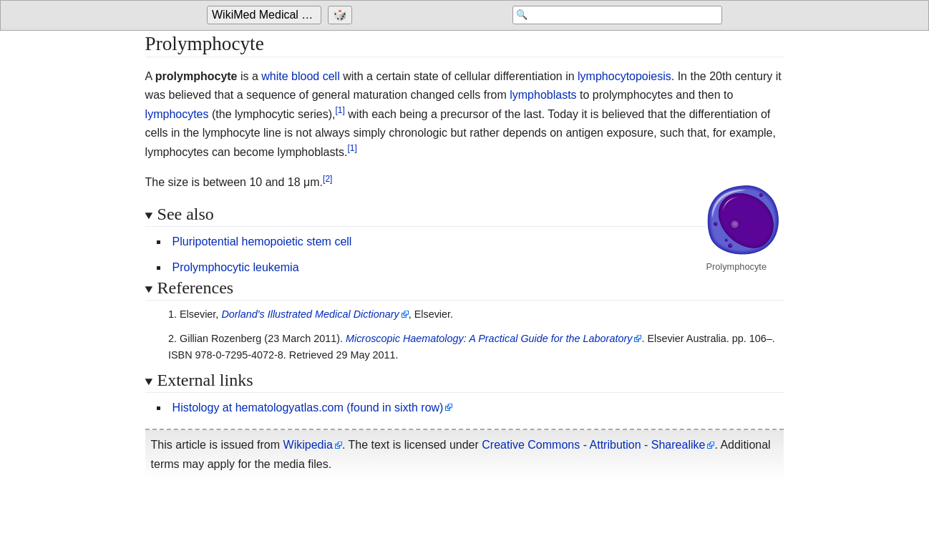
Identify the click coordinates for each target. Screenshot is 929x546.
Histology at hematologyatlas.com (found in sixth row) (308, 407)
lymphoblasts (543, 95)
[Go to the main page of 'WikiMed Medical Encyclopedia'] (266, 15)
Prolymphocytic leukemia (235, 267)
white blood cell (300, 76)
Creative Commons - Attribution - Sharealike (593, 445)
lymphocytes (177, 114)
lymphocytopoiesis (624, 76)
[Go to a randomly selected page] (342, 15)
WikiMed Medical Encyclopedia (266, 15)
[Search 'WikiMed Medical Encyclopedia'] (607, 15)
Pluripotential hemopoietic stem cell (262, 241)
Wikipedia (308, 445)
